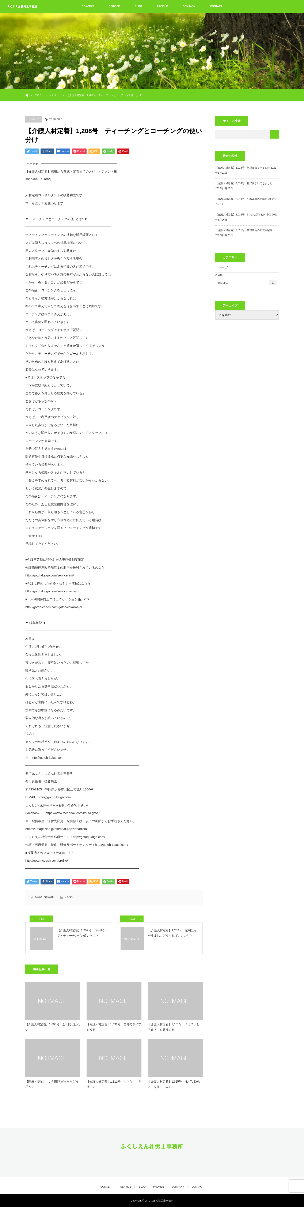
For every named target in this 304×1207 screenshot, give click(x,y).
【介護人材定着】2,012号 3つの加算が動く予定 (243, 214)
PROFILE (162, 6)
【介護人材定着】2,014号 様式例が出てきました (243, 183)
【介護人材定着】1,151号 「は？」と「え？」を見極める (174, 1027)
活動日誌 (247, 282)
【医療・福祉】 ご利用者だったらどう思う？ (52, 1084)
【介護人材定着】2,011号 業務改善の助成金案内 (243, 230)
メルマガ (33, 119)
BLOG (138, 6)
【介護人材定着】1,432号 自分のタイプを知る (114, 1027)
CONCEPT (88, 6)
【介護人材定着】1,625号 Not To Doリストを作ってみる (174, 1084)
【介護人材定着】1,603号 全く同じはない (52, 1027)
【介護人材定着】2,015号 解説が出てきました (242, 167)
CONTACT (216, 6)
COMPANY (189, 6)
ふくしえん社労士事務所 (159, 1200)
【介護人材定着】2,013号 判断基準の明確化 (241, 199)
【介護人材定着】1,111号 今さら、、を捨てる (114, 1084)
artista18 (49, 897)
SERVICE (114, 6)
